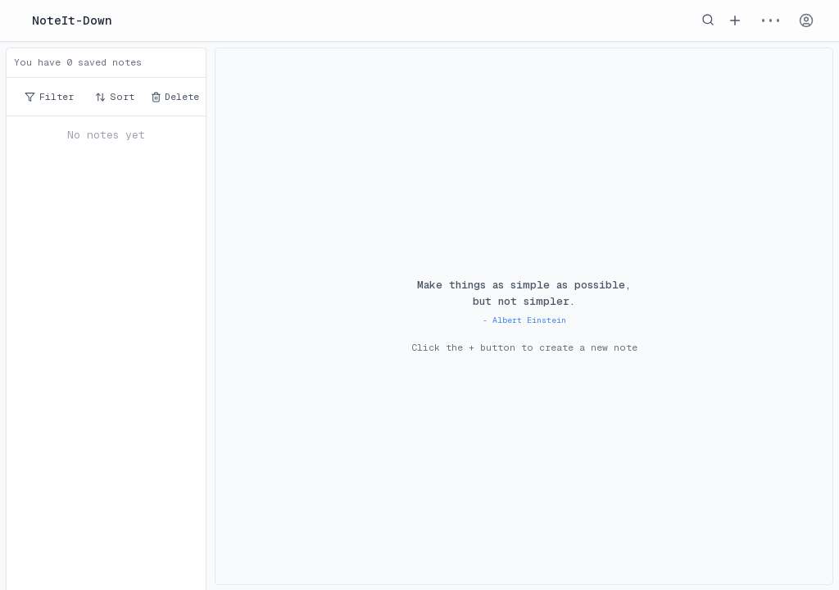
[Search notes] (708, 19)
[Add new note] (734, 20)
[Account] (806, 20)
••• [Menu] (771, 20)
